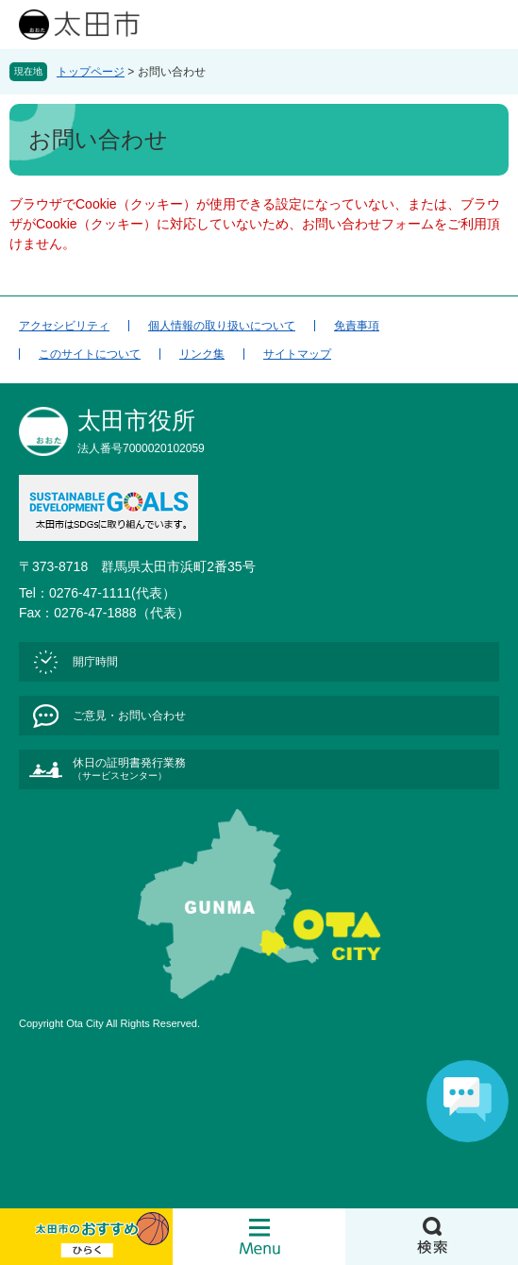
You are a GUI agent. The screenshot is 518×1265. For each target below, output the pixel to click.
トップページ (91, 71)
